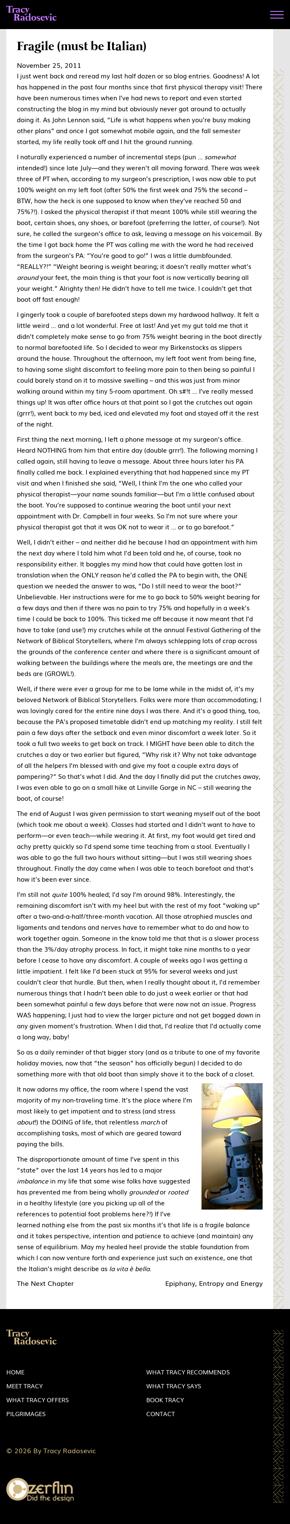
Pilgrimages (26, 1413)
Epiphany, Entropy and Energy (214, 1283)
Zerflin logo (40, 1490)
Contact (160, 1413)
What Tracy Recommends (188, 1372)
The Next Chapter (45, 1283)
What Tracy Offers (37, 1399)
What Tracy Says (173, 1386)
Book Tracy (165, 1399)
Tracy (31, 14)
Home (15, 1372)
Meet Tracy (24, 1386)
